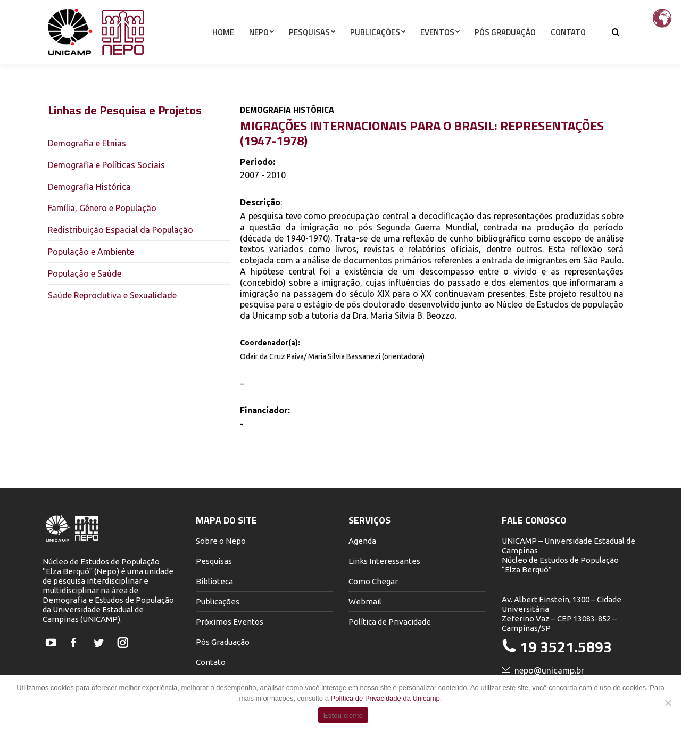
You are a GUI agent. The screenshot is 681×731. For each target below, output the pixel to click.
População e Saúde (84, 273)
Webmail (364, 601)
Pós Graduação (223, 641)
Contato (211, 662)
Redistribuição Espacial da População (120, 230)
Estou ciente (343, 715)
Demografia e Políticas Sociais (106, 165)
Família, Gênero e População (102, 208)
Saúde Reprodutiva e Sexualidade (112, 295)
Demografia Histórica (89, 187)
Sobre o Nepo (221, 540)
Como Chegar (373, 581)
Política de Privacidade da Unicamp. (386, 698)
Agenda (362, 540)
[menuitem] (223, 51)
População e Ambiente (91, 251)
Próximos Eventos (229, 621)
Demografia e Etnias (87, 143)
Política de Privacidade (389, 621)
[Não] (667, 702)
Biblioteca (214, 581)
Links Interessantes (384, 561)
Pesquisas (214, 561)
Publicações (217, 601)
